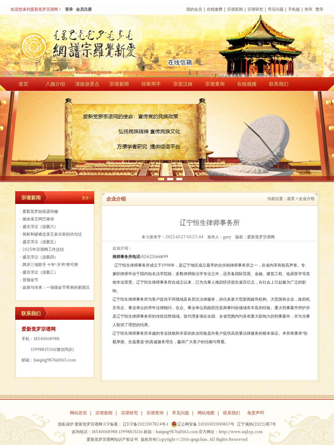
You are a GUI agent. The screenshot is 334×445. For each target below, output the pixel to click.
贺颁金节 (28, 280)
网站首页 (78, 413)
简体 (308, 9)
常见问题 (276, 9)
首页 (23, 83)
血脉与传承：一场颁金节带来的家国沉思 (54, 288)
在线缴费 (214, 9)
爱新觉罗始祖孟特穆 (38, 211)
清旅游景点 (87, 83)
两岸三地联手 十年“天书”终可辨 (48, 265)
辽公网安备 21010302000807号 (202, 424)
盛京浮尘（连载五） (38, 242)
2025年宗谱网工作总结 (41, 249)
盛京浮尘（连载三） (38, 272)
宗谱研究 (255, 9)
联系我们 (278, 83)
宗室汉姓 (183, 83)
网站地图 (206, 413)
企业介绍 (307, 199)
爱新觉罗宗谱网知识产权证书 (112, 439)
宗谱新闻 (235, 9)
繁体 (319, 9)
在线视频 (247, 83)
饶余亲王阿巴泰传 (36, 219)
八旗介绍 (55, 83)
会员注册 (84, 9)
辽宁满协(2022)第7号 (256, 424)
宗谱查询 (215, 83)
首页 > (292, 199)
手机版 (294, 9)
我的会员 (194, 9)
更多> (86, 197)
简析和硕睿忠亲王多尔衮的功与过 (50, 234)
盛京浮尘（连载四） (38, 257)
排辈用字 (151, 83)
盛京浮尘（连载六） (38, 227)
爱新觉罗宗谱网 (261, 237)
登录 (69, 9)
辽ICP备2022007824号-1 (145, 424)
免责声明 (255, 413)
